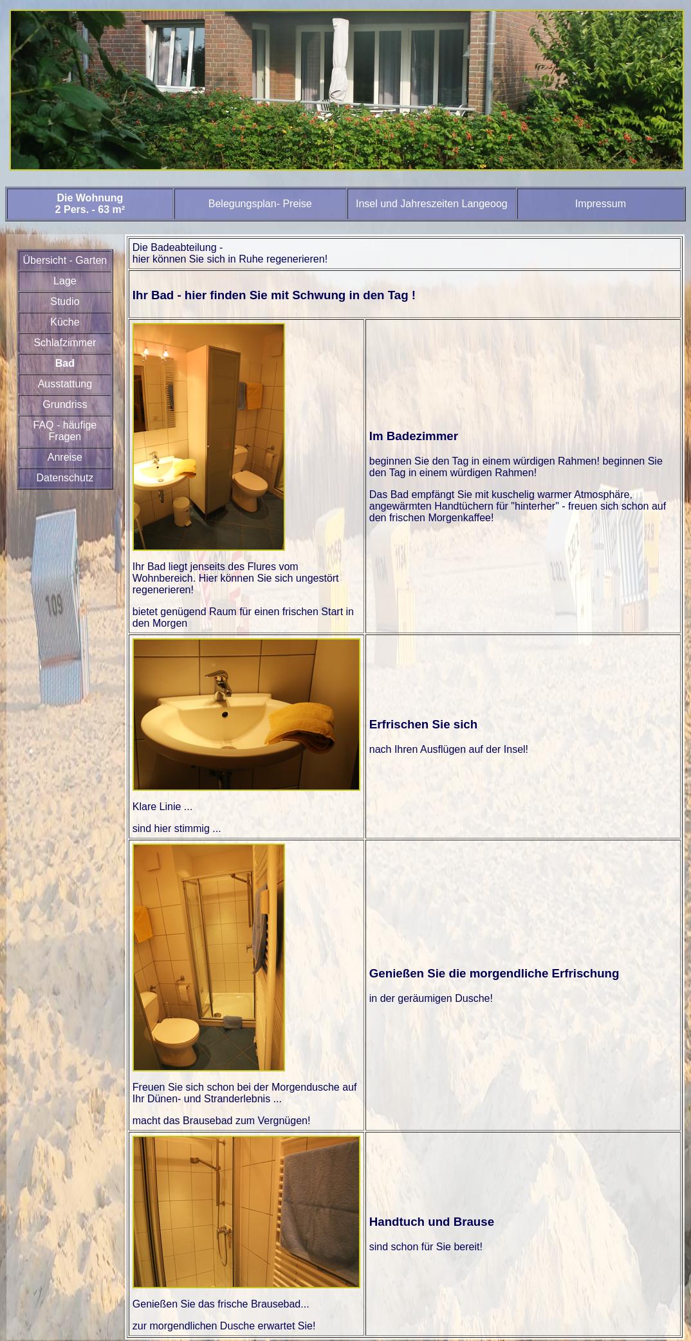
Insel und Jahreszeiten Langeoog (432, 203)
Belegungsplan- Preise (260, 203)
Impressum (600, 203)
